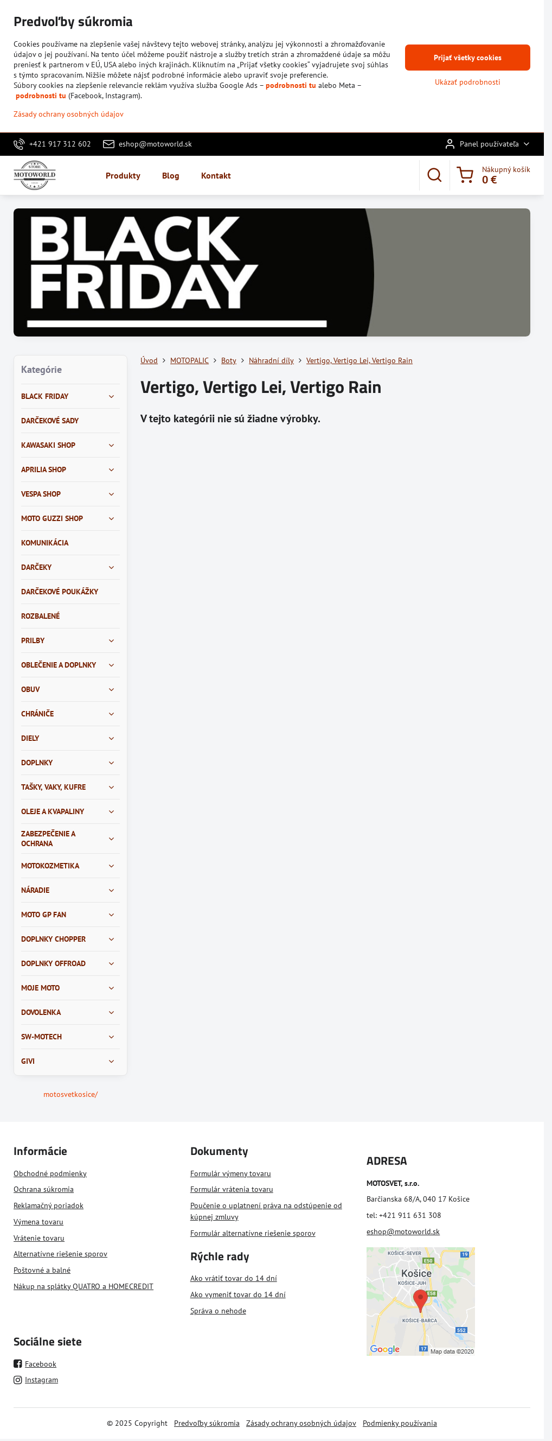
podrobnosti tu (291, 85)
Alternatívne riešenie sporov (60, 1254)
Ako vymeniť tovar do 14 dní (238, 1294)
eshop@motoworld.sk (403, 1231)
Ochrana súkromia (44, 1189)
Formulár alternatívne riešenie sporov (253, 1233)
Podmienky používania (400, 1423)
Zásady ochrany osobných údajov (301, 1423)
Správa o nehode (218, 1311)
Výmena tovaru (38, 1222)
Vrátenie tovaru (39, 1238)
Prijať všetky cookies (468, 57)
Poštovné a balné (42, 1270)
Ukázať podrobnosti (467, 82)
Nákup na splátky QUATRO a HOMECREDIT (83, 1286)
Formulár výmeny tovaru (230, 1173)
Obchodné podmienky (50, 1173)
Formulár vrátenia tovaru (231, 1189)
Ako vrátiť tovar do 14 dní (233, 1278)
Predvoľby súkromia (207, 1423)
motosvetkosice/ (70, 1094)
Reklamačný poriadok (49, 1205)
